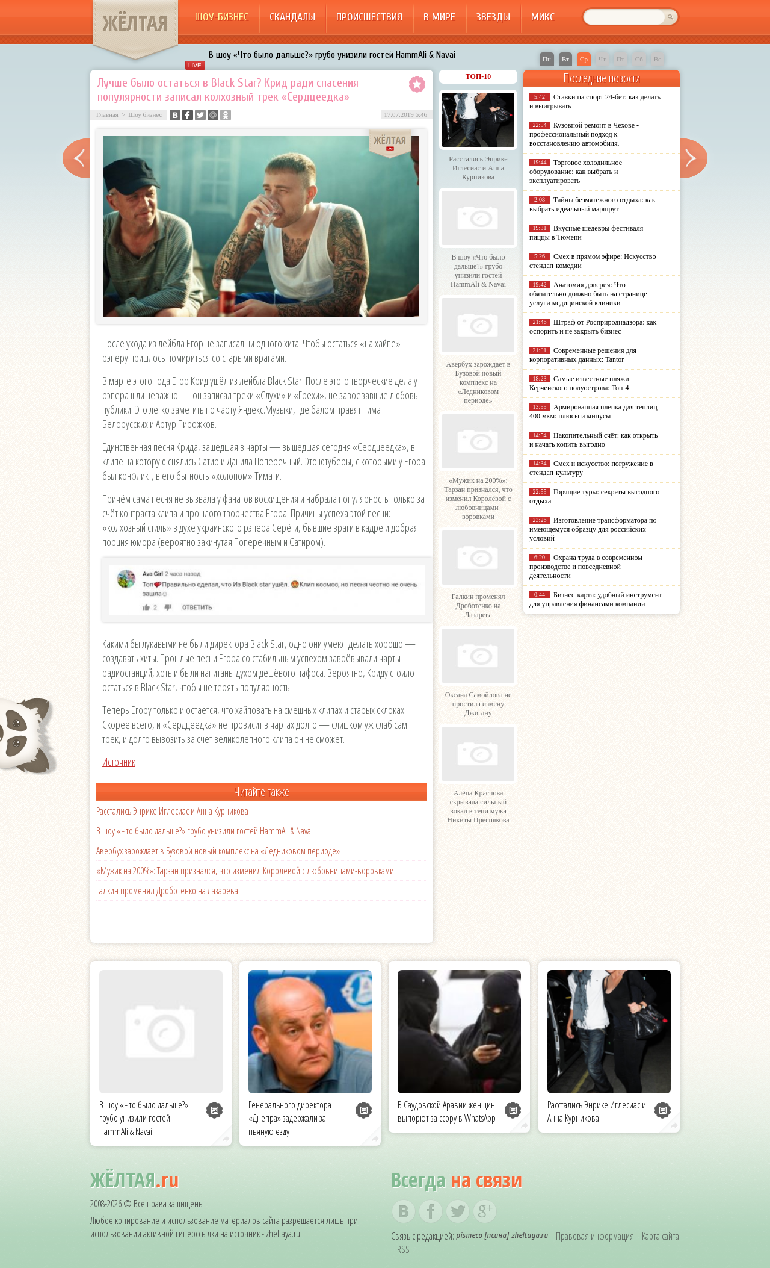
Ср (584, 59)
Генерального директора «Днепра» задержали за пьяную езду (289, 1118)
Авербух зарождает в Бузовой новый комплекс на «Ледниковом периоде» (218, 850)
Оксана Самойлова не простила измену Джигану (478, 704)
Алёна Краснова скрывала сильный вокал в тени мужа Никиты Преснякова (478, 806)
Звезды (493, 17)
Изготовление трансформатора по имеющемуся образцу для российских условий (593, 529)
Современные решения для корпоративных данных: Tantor (582, 355)
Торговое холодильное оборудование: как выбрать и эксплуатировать (575, 171)
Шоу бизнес (145, 114)
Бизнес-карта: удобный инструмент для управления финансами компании (595, 599)
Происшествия (369, 17)
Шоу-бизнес (221, 17)
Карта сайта (660, 1236)
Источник (118, 761)
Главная (107, 114)
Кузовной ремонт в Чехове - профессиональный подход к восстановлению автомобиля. (584, 134)
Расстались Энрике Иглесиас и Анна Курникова (172, 811)
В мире (439, 17)
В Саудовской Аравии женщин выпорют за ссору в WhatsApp (447, 1111)
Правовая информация (595, 1236)
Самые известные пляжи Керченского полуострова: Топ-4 (579, 383)
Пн (547, 59)
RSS (403, 1249)
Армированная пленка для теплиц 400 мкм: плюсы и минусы (593, 411)
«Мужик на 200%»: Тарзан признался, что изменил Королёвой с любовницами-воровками (245, 870)
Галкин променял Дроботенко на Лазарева (167, 890)
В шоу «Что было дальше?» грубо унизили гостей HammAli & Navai (332, 54)
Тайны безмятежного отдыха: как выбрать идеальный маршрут (592, 204)
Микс (543, 17)
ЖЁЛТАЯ (135, 23)
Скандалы (292, 17)
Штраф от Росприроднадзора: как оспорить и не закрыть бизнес (592, 326)
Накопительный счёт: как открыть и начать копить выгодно (593, 440)
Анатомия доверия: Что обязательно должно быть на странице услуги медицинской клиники (588, 294)
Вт (565, 59)
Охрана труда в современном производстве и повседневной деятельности (585, 566)
